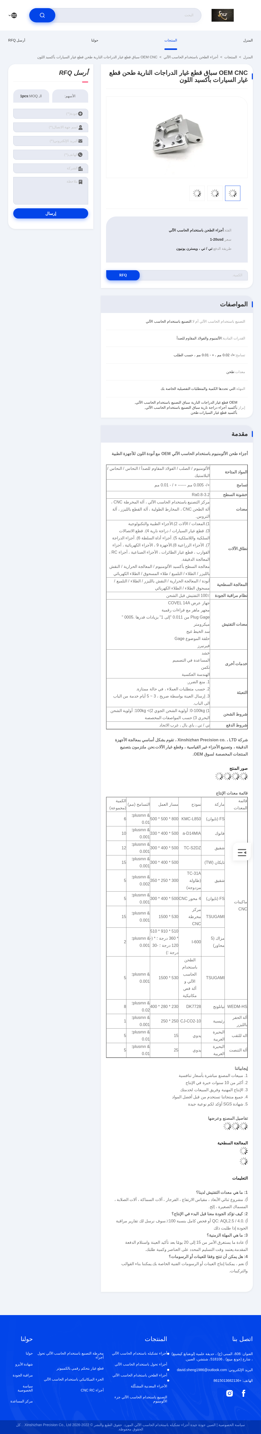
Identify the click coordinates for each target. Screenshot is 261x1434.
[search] (42, 15)
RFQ (124, 275)
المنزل (248, 40)
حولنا (94, 40)
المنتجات (170, 40)
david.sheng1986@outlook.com (215, 1370)
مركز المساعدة (21, 1401)
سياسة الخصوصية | (231, 1425)
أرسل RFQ (16, 40)
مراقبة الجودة (23, 1375)
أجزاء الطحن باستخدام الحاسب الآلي (191, 57)
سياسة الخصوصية (25, 1388)
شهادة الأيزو (24, 1364)
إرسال (50, 213)
